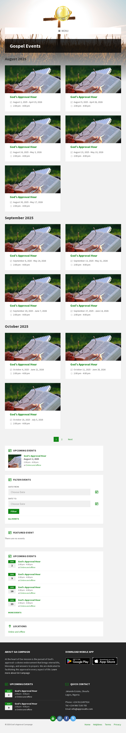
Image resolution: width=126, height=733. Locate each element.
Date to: (12, 498)
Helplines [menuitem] (97, 724)
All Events (13, 519)
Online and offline (33, 465)
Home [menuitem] (87, 724)
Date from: (13, 486)
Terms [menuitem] (108, 724)
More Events (14, 612)
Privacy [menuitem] (117, 724)
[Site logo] (63, 21)
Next (70, 439)
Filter (14, 511)
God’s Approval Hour (23, 97)
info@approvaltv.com (82, 708)
